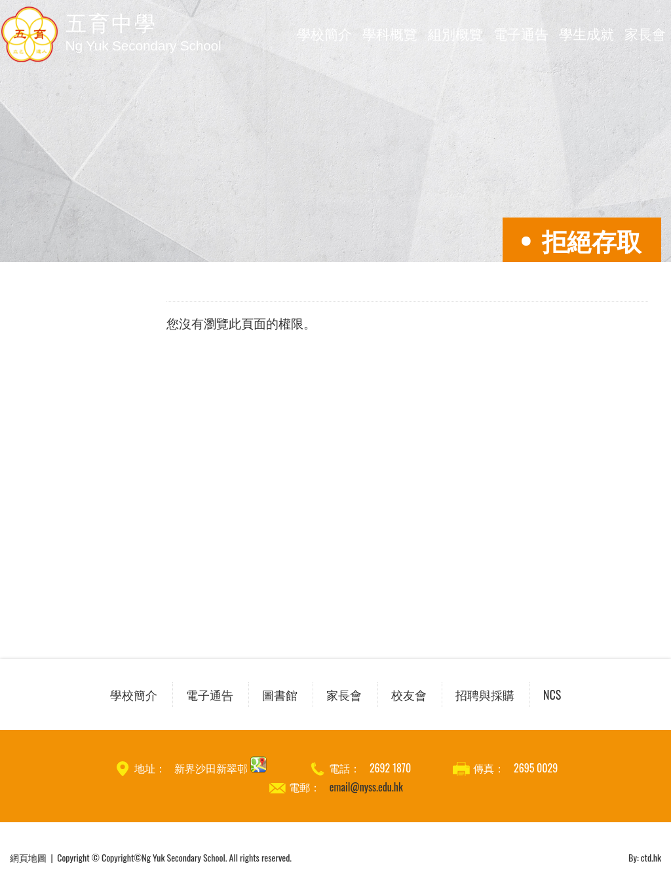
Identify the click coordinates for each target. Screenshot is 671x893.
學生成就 (586, 33)
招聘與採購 (484, 694)
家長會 (645, 33)
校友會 (409, 694)
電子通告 (520, 33)
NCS (552, 694)
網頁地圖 (28, 857)
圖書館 (279, 694)
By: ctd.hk (644, 857)
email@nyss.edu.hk (366, 787)
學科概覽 (389, 33)
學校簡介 (324, 33)
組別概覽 (455, 33)
